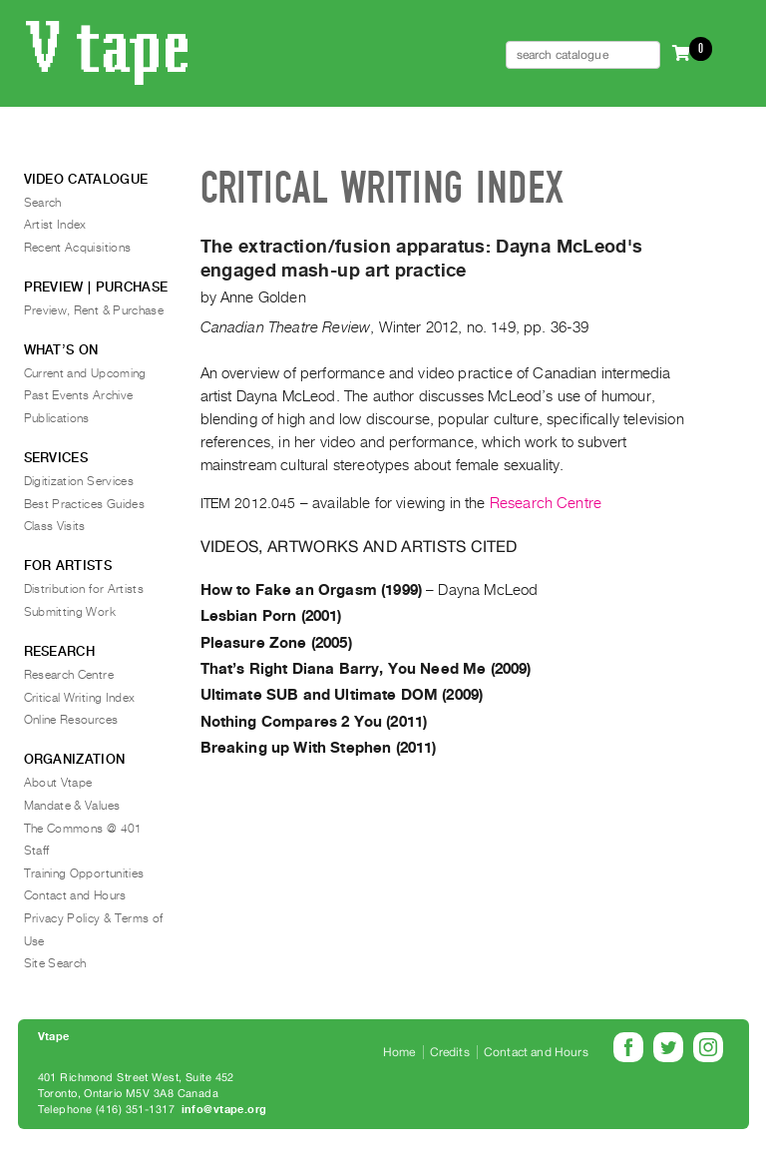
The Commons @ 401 (83, 829)
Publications (57, 418)
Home (399, 1052)
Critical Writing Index (80, 698)
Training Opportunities (84, 873)
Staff (37, 851)
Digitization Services (79, 481)
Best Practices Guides (85, 504)
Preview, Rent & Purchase (94, 310)
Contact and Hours (75, 895)
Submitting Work (70, 612)
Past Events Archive (79, 395)
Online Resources (71, 720)
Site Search (55, 963)
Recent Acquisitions (78, 248)
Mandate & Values (72, 806)
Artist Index (55, 225)
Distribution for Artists (84, 589)
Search (43, 203)
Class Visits (55, 526)
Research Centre (545, 503)
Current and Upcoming (85, 373)
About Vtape (58, 783)
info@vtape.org (224, 1109)
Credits (450, 1052)
